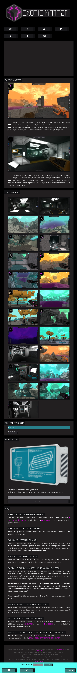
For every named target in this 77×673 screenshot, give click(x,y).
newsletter (47, 520)
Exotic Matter (13, 80)
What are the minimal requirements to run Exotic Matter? (33, 568)
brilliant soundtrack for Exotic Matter (44, 638)
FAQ (7, 508)
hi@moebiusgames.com (29, 656)
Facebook (22, 520)
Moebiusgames (60, 649)
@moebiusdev (39, 650)
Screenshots (12, 192)
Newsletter (11, 439)
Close (70, 670)
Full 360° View (12, 431)
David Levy (39, 635)
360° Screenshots (14, 423)
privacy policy (38, 661)
